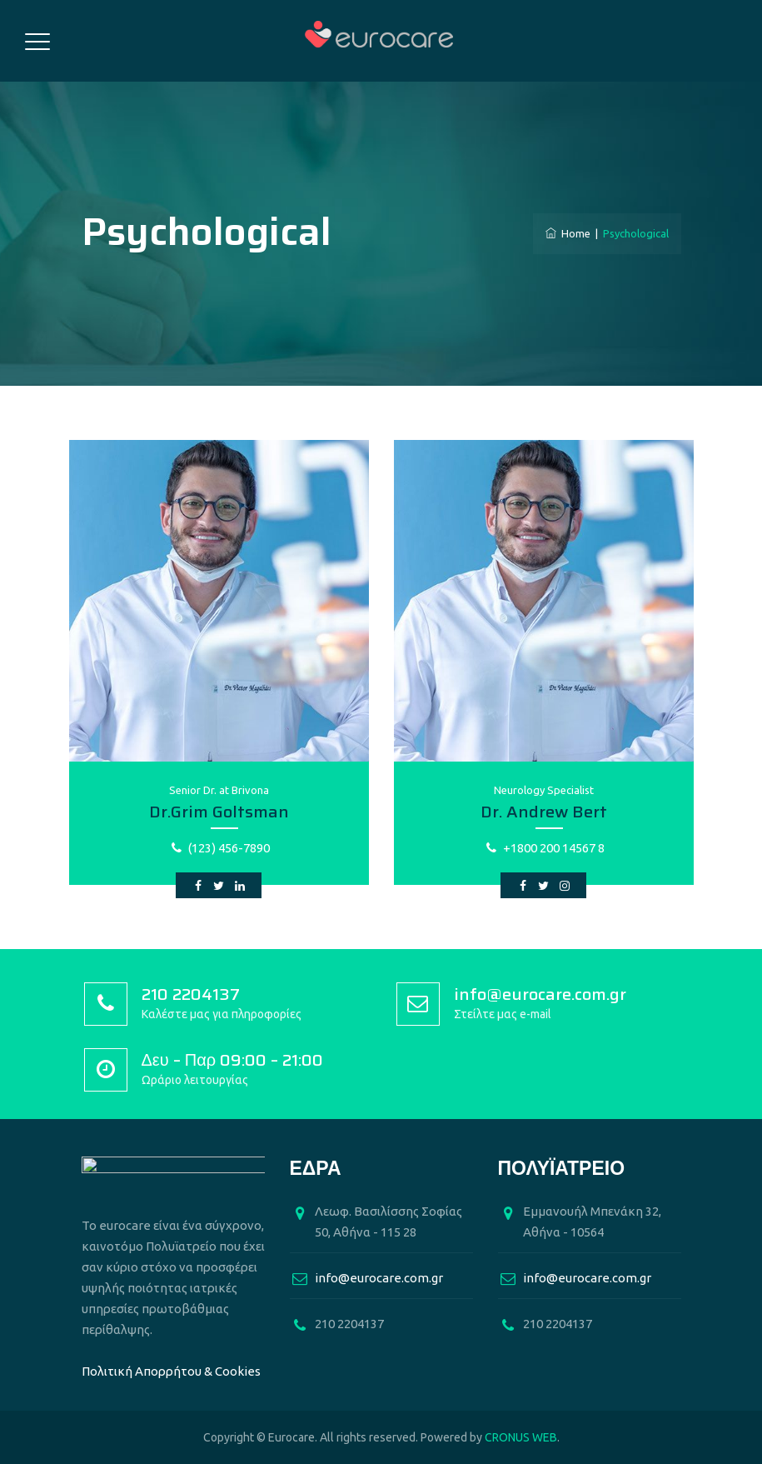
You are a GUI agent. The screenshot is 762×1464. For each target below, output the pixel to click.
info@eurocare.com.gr (379, 1278)
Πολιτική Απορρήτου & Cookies (171, 1371)
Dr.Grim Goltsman (219, 811)
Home (567, 233)
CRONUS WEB (521, 1437)
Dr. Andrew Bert (544, 811)
